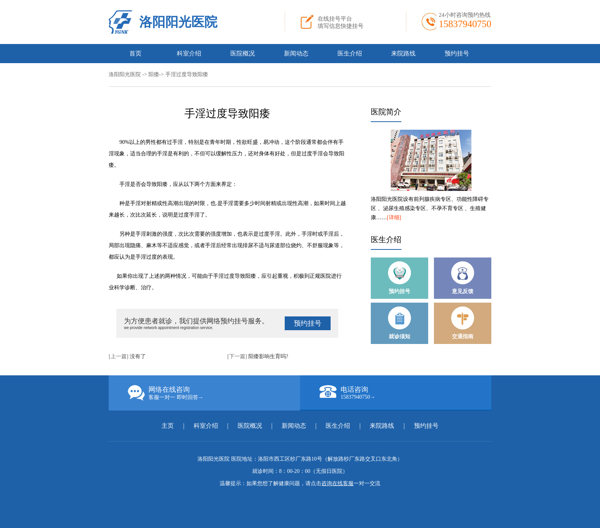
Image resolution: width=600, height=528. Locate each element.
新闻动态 (296, 53)
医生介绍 (350, 53)
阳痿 (153, 74)
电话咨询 (405, 392)
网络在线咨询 (214, 393)
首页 (135, 53)
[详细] (394, 217)
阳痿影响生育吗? (268, 356)
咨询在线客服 (337, 483)
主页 (168, 425)
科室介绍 (189, 53)
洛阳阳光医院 (178, 22)
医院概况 (242, 53)
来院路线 (403, 53)
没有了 (138, 356)
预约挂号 (457, 53)
